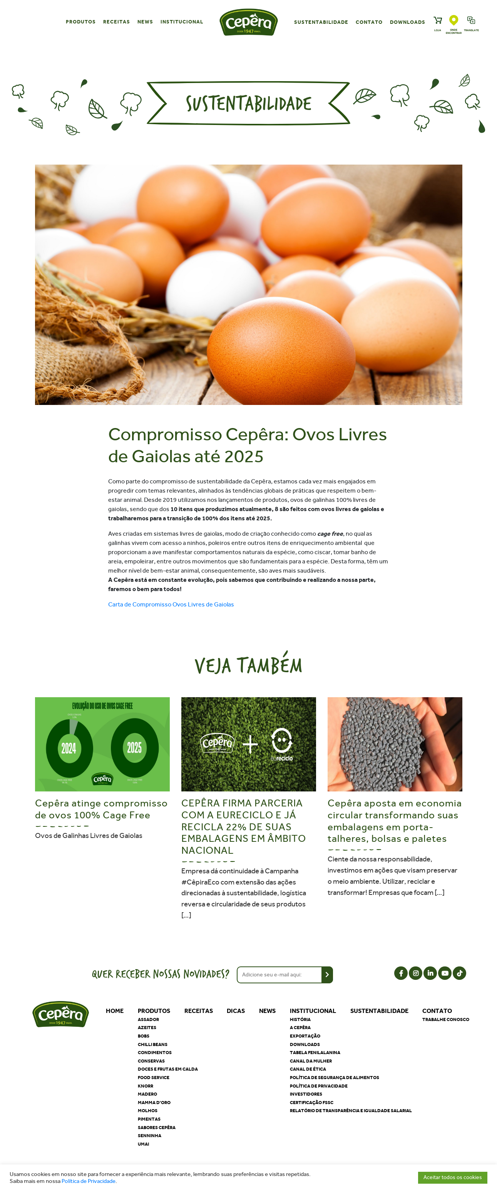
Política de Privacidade (88, 1181)
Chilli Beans (152, 1044)
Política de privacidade (319, 1086)
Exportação (305, 1036)
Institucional (182, 22)
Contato (369, 22)
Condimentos (155, 1052)
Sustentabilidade (321, 22)
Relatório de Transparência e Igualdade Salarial (351, 1110)
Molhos (147, 1110)
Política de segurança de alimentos (334, 1077)
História (300, 1019)
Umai (143, 1144)
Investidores (306, 1094)
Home (115, 1010)
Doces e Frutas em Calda (168, 1069)
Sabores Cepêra (157, 1127)
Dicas (236, 1010)
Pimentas (149, 1119)
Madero (147, 1094)
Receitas (116, 22)
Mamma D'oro (154, 1102)
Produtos (81, 22)
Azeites (147, 1027)
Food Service (153, 1077)
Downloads (407, 22)
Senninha (149, 1135)
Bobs (143, 1036)
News (145, 22)
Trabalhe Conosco (445, 1019)
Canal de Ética (308, 1069)
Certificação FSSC (311, 1102)
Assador (148, 1019)
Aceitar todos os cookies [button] (452, 1177)
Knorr (145, 1086)
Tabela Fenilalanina (315, 1052)
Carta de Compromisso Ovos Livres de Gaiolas (171, 604)
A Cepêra (300, 1027)
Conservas (151, 1061)
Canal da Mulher (311, 1061)
